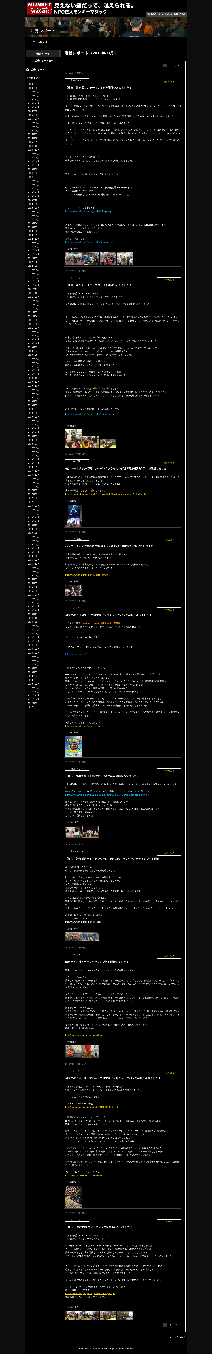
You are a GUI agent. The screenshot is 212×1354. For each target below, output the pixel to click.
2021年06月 (33, 308)
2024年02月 (33, 184)
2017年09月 (33, 482)
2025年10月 (33, 107)
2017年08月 (33, 486)
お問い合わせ (180, 14)
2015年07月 (33, 583)
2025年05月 (33, 126)
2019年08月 (33, 393)
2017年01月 (33, 513)
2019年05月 (33, 405)
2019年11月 (33, 382)
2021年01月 (33, 328)
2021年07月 (33, 304)
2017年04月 (33, 502)
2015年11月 (33, 567)
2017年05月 (33, 498)
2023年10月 (33, 200)
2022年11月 (33, 242)
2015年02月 (33, 602)
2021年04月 (33, 316)
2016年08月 (33, 533)
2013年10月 (33, 664)
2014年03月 (33, 645)
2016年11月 (33, 521)
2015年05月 (33, 591)
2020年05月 (33, 358)
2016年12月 (33, 517)
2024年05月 (33, 173)
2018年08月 (33, 440)
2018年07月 (33, 444)
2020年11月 (33, 335)
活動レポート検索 (43, 60)
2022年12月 (33, 239)
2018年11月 (33, 428)
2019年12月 (33, 378)
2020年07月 (33, 351)
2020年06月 (33, 355)
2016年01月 (33, 560)
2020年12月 (33, 331)
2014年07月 (33, 629)
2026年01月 (33, 95)
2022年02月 (33, 277)
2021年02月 (33, 324)
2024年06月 (33, 169)
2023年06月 (33, 215)
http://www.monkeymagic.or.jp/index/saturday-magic (90, 1293)
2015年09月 (33, 575)
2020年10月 (33, 339)
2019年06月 (33, 401)
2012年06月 (33, 703)
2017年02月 (33, 509)
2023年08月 (33, 208)
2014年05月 (33, 637)
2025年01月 (33, 142)
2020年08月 (33, 347)
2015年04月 (33, 595)
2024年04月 (33, 177)
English (168, 14)
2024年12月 (33, 146)
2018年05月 (33, 451)
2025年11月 (33, 103)
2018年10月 (33, 432)
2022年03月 (33, 273)
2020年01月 (33, 374)
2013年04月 (33, 680)
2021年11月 (33, 289)
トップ (31, 42)
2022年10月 (33, 246)
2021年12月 (33, 285)
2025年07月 (33, 119)
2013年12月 (33, 656)
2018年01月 (33, 467)
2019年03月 (33, 413)
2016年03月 (33, 552)
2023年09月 (33, 204)
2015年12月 (33, 564)
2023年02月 (33, 231)
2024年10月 (33, 153)
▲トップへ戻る (177, 1337)
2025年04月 (33, 130)
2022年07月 (33, 258)
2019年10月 (33, 386)
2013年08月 (33, 672)
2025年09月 (33, 111)
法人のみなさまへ (155, 14)
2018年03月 (33, 459)
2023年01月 (33, 235)
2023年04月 (33, 223)
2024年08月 (33, 161)
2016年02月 (33, 556)
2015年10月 (33, 571)
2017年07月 (33, 490)
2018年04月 (33, 455)
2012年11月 (33, 695)
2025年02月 (33, 138)
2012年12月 (33, 691)
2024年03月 (33, 180)
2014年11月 (33, 614)
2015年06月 (33, 587)
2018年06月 (33, 447)
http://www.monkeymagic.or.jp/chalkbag (84, 726)
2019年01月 (33, 420)
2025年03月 (33, 134)
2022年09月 (33, 250)
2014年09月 (33, 622)
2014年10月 (33, 618)
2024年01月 (33, 188)
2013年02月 (33, 684)
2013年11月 (33, 660)
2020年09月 (33, 343)
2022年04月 (33, 269)
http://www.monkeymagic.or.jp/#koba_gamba (86, 575)
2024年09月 (33, 157)
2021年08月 (33, 300)
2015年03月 (33, 598)
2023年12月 (33, 192)
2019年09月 (33, 389)
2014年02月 (33, 649)
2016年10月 (33, 525)
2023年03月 (33, 227)
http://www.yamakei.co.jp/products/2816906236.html (90, 1107)
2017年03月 (33, 506)
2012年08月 (33, 699)
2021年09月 (33, 297)
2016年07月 (33, 536)
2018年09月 (33, 436)
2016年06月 (33, 540)
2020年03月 (33, 366)
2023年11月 (33, 196)
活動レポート (43, 53)
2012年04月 (33, 707)
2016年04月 (33, 548)
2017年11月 (33, 475)
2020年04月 (33, 362)
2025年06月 (33, 122)
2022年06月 (33, 262)
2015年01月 (33, 606)
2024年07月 (33, 165)
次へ (177, 65)
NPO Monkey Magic (104, 1348)
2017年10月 (33, 478)
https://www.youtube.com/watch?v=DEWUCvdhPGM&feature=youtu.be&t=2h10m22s (105, 494)
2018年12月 (33, 424)
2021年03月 (33, 320)
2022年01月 (33, 281)
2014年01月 (33, 653)
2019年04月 (33, 409)
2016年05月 (33, 544)
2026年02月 (33, 91)
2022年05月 (33, 266)
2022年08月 (33, 254)
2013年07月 (33, 676)
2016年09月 (33, 529)
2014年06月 (33, 633)
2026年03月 (33, 88)
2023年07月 (33, 211)
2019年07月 (33, 397)
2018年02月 (33, 463)
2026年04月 (33, 84)
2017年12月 (33, 471)
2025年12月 (33, 99)
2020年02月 (33, 370)
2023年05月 (33, 219)
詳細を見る (169, 82)
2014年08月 (33, 625)
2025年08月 (33, 115)
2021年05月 (33, 312)
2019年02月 (33, 417)
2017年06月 (33, 494)
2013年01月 (33, 687)
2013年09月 (33, 668)
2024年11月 (33, 150)
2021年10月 (33, 293)
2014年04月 (33, 641)
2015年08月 (33, 579)
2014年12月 (33, 610)
